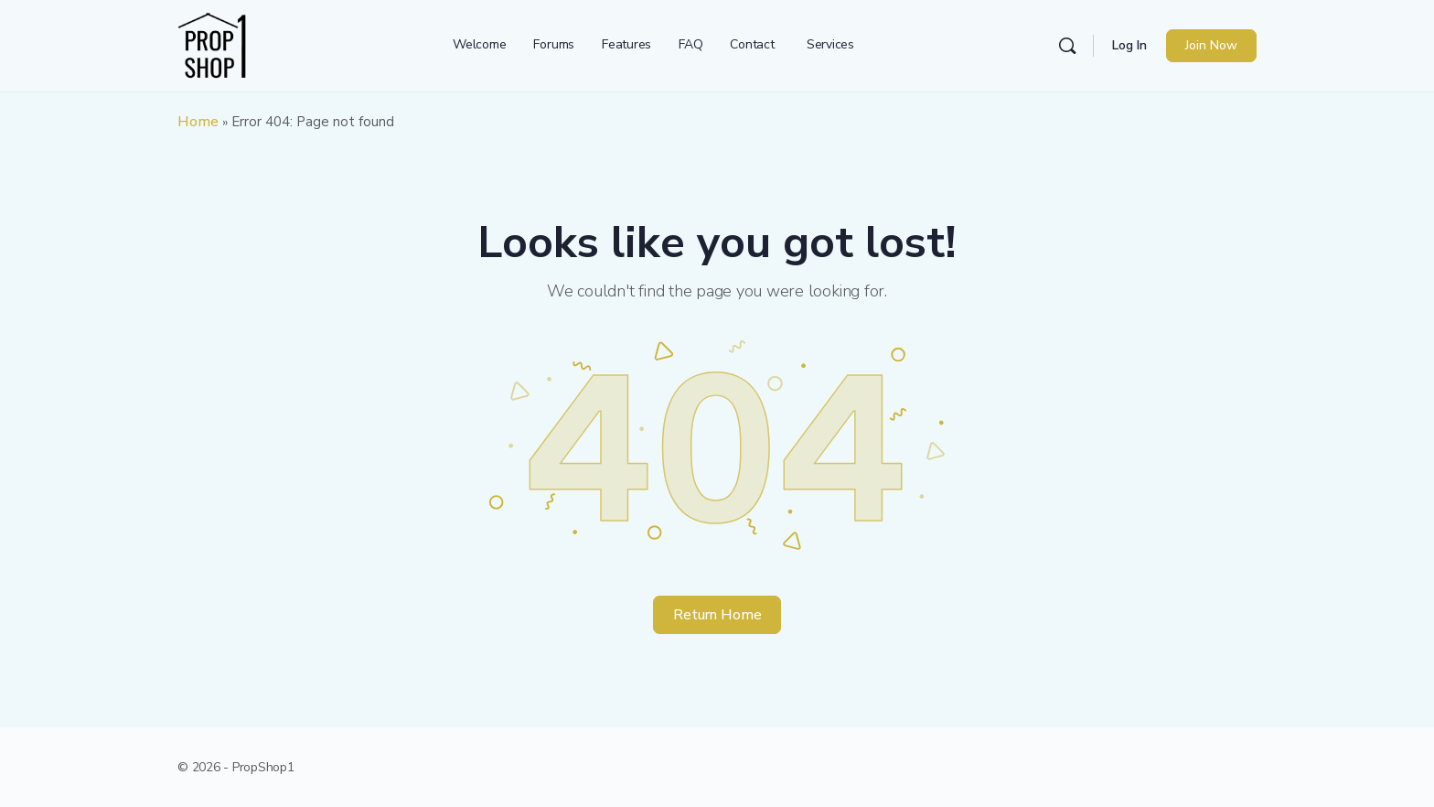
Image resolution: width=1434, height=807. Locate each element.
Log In (1129, 45)
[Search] (1067, 46)
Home (198, 122)
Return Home (717, 615)
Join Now (1211, 45)
